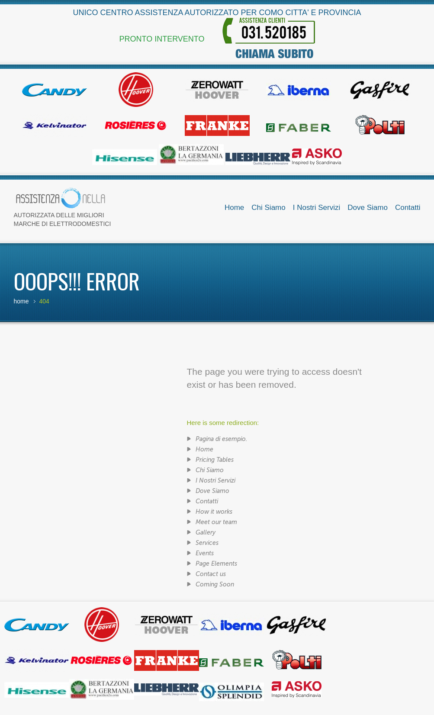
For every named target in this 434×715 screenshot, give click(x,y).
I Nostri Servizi (317, 207)
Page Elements (216, 563)
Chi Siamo (268, 207)
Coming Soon (215, 584)
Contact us (211, 574)
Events (205, 553)
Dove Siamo (367, 207)
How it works (214, 512)
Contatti (408, 207)
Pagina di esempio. (222, 439)
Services (207, 543)
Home (234, 207)
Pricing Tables (215, 460)
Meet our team (216, 522)
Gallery (205, 532)
